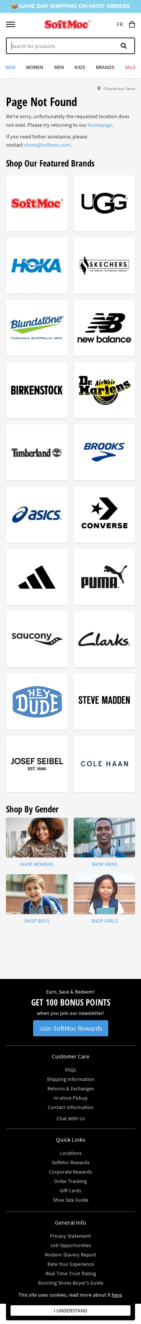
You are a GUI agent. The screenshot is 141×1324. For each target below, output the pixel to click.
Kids (79, 67)
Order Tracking (70, 1181)
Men (59, 67)
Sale (130, 67)
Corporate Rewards (70, 1171)
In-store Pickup (71, 1097)
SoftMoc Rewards (70, 1162)
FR (120, 24)
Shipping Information (70, 1079)
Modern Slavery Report (70, 1254)
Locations (71, 1153)
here (117, 1294)
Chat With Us (70, 1118)
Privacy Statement (70, 1235)
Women (34, 67)
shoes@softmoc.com (47, 144)
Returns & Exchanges (70, 1088)
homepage (100, 125)
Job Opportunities (70, 1245)
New (10, 67)
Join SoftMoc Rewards (70, 1028)
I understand (70, 1310)
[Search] (70, 46)
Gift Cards (70, 1190)
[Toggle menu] (10, 24)
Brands (105, 67)
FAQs (70, 1069)
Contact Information (71, 1107)
